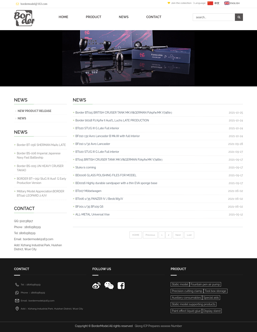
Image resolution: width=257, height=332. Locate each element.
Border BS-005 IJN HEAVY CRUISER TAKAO (40, 168)
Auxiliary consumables (186, 297)
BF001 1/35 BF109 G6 (89, 206)
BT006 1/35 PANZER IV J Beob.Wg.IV (99, 198)
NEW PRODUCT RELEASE (34, 111)
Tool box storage (215, 291)
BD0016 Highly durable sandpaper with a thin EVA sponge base (116, 183)
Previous (150, 235)
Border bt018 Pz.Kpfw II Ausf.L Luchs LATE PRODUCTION (112, 120)
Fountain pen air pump (205, 284)
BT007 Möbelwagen (88, 191)
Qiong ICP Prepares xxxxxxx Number (158, 326)
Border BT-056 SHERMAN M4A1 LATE (41, 145)
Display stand (211, 311)
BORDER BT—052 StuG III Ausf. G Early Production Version (41, 180)
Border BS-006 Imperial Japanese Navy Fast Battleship (39, 155)
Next (178, 235)
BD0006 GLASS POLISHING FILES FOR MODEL (106, 175)
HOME (63, 17)
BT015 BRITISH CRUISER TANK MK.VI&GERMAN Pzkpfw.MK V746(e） (119, 159)
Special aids (211, 297)
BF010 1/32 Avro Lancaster (92, 144)
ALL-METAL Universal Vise (92, 214)
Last (189, 235)
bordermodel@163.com (34, 3)
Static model (180, 284)
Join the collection (180, 3)
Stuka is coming (85, 167)
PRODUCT (93, 17)
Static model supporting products (193, 304)
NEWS (123, 17)
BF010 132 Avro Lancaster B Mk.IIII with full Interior (107, 136)
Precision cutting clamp (187, 291)
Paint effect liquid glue (186, 311)
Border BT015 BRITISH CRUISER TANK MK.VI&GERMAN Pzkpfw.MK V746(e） (124, 112)
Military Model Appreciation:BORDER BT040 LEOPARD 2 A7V (40, 193)
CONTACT (153, 17)
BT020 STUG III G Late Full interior (97, 128)
